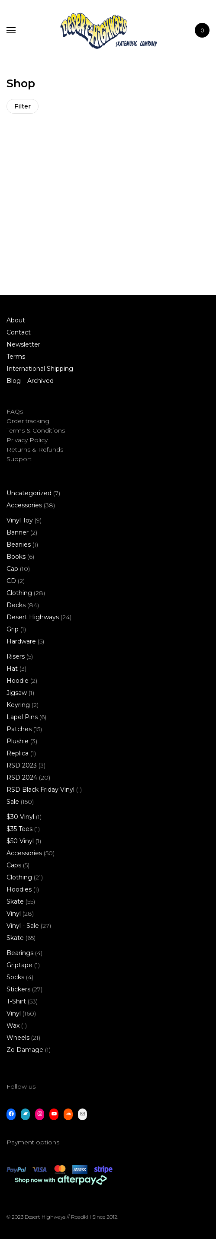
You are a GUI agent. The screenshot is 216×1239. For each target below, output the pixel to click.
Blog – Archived (30, 381)
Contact (18, 332)
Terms (15, 356)
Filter (22, 106)
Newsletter (23, 344)
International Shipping (39, 369)
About (15, 320)
